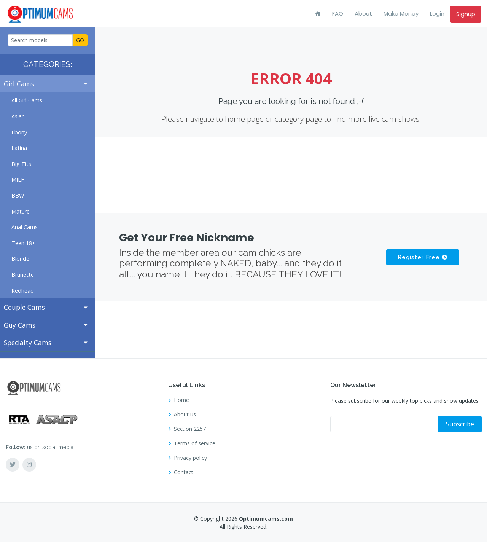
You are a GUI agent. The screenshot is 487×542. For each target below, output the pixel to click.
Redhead (22, 290)
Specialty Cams (27, 342)
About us (185, 414)
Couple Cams (24, 307)
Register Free (422, 257)
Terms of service (194, 443)
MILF (17, 179)
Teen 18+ (23, 243)
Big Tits (21, 163)
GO (80, 40)
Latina (19, 147)
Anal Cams (24, 227)
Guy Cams (19, 325)
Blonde (20, 258)
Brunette (22, 274)
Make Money (401, 14)
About (363, 14)
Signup (465, 14)
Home (181, 400)
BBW (17, 195)
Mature (20, 211)
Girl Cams (19, 83)
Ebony (19, 132)
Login (437, 14)
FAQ (337, 14)
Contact (183, 472)
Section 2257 (190, 429)
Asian (18, 116)
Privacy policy (190, 458)
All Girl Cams (26, 100)
